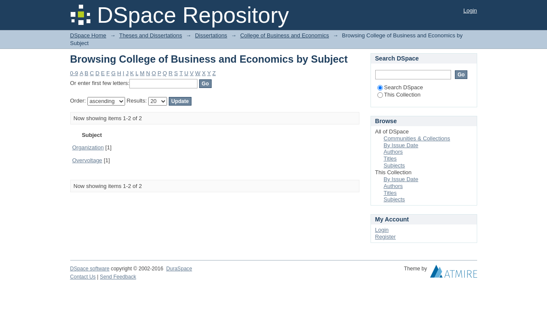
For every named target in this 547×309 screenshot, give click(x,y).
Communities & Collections (417, 138)
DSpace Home (88, 35)
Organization (88, 147)
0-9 (74, 73)
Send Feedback (118, 277)
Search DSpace (400, 87)
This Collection (399, 94)
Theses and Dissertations (150, 35)
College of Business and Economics (284, 35)
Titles (390, 158)
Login (470, 10)
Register (385, 236)
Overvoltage (87, 160)
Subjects (394, 165)
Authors (393, 151)
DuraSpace (179, 269)
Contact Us (83, 277)
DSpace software (90, 269)
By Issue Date (401, 145)
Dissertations (211, 35)
